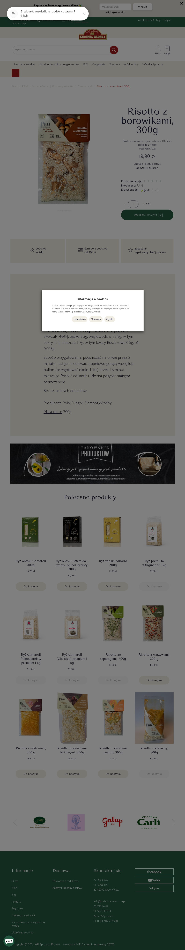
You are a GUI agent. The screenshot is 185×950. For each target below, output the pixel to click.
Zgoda (109, 319)
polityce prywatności (91, 312)
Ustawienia (79, 319)
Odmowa (96, 319)
